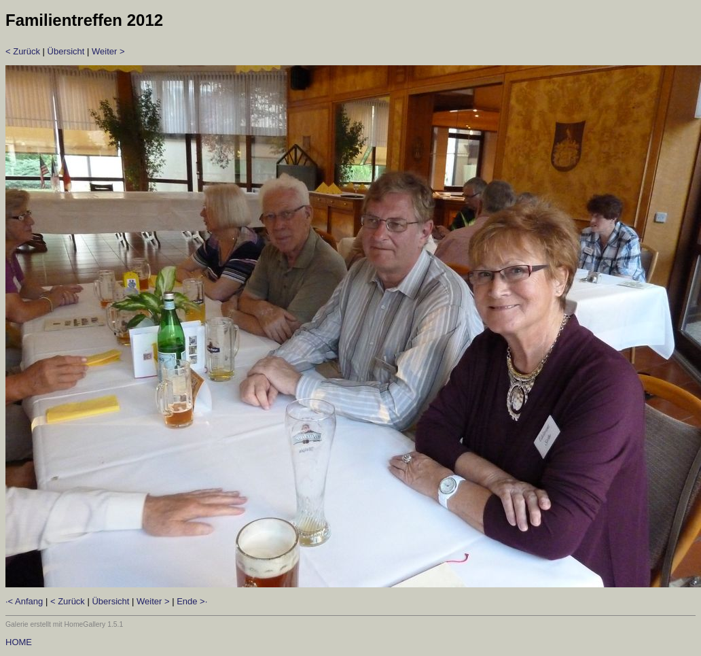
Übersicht (66, 51)
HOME (18, 642)
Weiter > (108, 51)
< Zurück (22, 51)
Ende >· (192, 601)
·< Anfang (24, 601)
